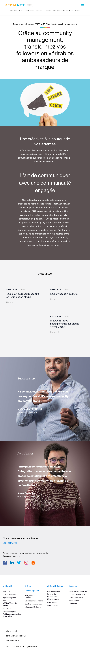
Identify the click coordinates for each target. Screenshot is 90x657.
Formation (73, 604)
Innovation (7, 608)
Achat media (51, 602)
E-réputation (74, 601)
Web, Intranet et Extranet (31, 597)
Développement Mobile (34, 601)
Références (40, 11)
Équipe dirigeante (9, 597)
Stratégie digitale (53, 591)
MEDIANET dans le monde (10, 604)
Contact (77, 11)
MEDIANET (13, 11)
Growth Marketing (76, 597)
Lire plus (10, 302)
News (71, 11)
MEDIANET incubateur (60, 11)
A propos (6, 591)
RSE (4, 601)
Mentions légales (9, 611)
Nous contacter (10, 543)
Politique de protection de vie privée (12, 615)
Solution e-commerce (33, 604)
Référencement (53, 599)
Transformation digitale (78, 591)
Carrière (48, 11)
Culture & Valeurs (9, 594)
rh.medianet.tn (12, 640)
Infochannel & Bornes (33, 607)
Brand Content (52, 605)
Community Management (52, 595)
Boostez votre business (27, 11)
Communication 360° (77, 594)
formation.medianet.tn (16, 636)
